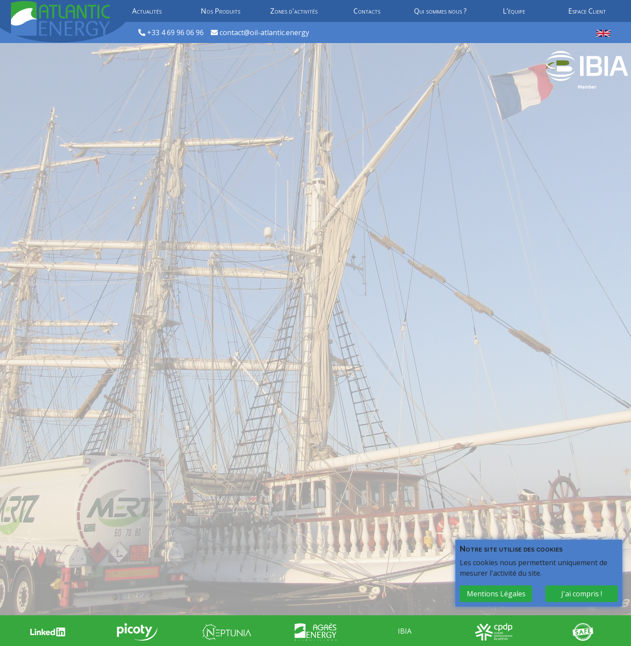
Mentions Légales (496, 594)
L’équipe (514, 11)
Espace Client (587, 11)
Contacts (366, 11)
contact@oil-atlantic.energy (264, 32)
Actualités (147, 11)
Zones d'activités (293, 11)
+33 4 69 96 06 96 (176, 32)
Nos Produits (220, 11)
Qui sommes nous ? (440, 11)
